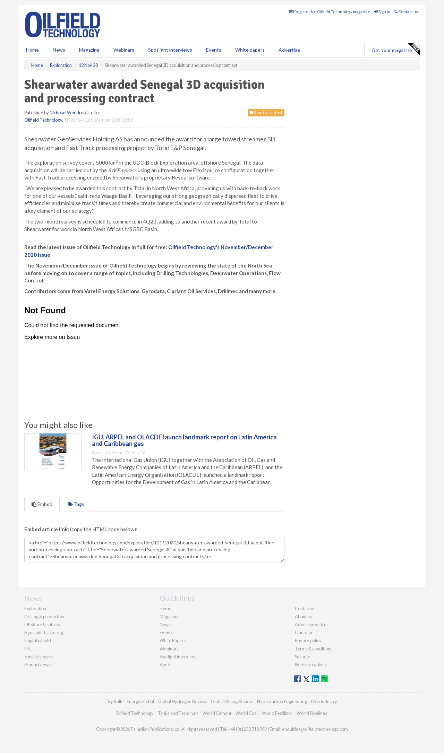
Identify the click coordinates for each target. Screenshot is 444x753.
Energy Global (140, 701)
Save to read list (266, 112)
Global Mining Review (232, 701)
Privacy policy (308, 640)
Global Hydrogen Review (182, 701)
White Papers (173, 640)
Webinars (123, 50)
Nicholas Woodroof (68, 112)
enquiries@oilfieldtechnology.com (315, 729)
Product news (37, 664)
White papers (250, 50)
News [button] (59, 50)
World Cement (217, 713)
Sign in (382, 11)
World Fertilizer (277, 713)
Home (32, 50)
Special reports (38, 656)
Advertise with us (311, 624)
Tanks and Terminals (178, 713)
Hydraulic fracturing (43, 632)
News (165, 624)
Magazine (89, 50)
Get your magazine (395, 49)
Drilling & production (44, 616)
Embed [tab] (42, 504)
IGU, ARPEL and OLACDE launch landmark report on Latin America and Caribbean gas (184, 440)
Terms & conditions (313, 648)
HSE (28, 648)
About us (303, 616)
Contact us (406, 11)
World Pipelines (312, 713)
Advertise (289, 50)
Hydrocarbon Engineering (282, 701)
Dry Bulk (113, 701)
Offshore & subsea (42, 624)
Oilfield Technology (43, 120)
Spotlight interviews (170, 50)
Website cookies (311, 664)
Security (302, 656)
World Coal (247, 713)
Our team (304, 632)
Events (213, 50)
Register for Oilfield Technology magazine (329, 11)
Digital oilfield (37, 640)
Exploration (35, 608)
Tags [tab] (76, 504)
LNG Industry (324, 701)
